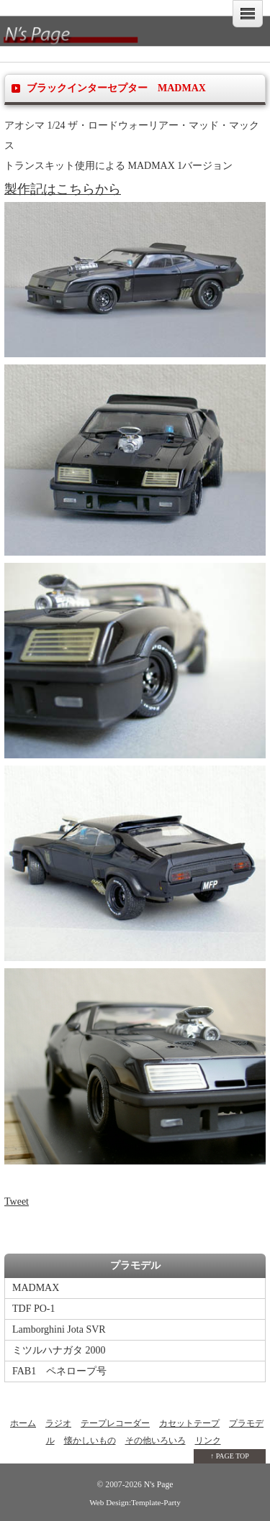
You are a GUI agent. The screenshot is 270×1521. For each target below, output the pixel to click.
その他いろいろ (155, 1440)
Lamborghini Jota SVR (59, 1329)
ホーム (23, 1423)
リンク (208, 1440)
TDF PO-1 (33, 1308)
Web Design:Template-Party (135, 1502)
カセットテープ (189, 1423)
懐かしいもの (90, 1440)
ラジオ (58, 1423)
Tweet (16, 1201)
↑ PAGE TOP (229, 1456)
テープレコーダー (115, 1423)
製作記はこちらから (62, 189)
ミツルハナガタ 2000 (59, 1350)
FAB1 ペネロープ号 (59, 1371)
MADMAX (35, 1287)
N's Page (158, 1484)
